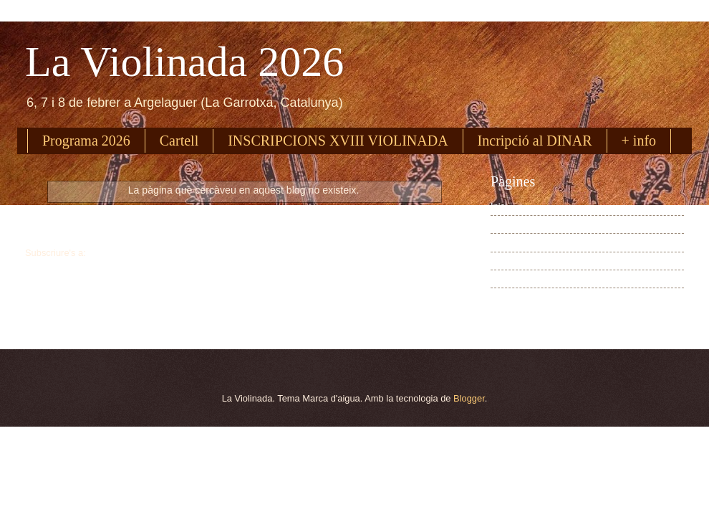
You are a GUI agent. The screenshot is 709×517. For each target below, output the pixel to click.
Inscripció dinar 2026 (533, 260)
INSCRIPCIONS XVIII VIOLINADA (338, 140)
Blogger (469, 398)
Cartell (179, 140)
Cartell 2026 (515, 278)
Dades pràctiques (526, 297)
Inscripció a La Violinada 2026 (552, 242)
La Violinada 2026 (184, 61)
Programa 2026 (86, 140)
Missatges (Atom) (124, 252)
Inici (243, 224)
